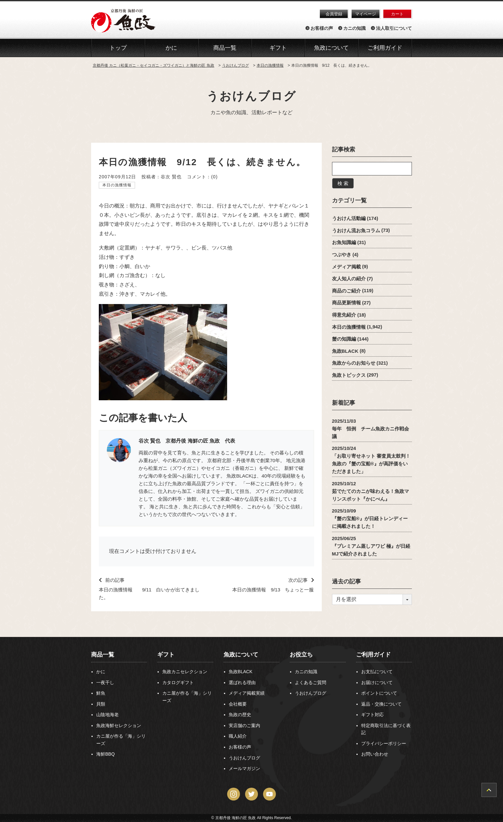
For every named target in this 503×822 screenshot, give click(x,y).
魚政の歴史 (240, 714)
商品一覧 (102, 654)
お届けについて (377, 682)
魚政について (331, 48)
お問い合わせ (374, 754)
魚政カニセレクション (184, 671)
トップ (118, 48)
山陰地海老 (107, 714)
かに (100, 671)
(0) (214, 176)
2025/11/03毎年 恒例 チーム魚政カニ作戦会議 (370, 428)
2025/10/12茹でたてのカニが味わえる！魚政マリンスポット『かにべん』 (370, 490)
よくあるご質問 (310, 682)
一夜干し (105, 682)
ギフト (166, 654)
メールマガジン (244, 768)
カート (397, 14)
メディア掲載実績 (247, 693)
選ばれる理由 (242, 682)
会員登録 (334, 14)
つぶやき (341, 254)
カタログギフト (178, 682)
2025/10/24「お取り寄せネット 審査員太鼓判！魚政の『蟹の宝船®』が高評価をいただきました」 (371, 459)
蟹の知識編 (344, 339)
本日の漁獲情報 (117, 185)
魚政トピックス (349, 374)
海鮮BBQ (105, 754)
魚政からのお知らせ (353, 363)
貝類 (100, 704)
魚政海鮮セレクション (118, 725)
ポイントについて (379, 693)
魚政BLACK (345, 350)
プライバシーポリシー (383, 743)
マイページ (365, 14)
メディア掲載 (346, 266)
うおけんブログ (251, 96)
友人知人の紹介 (349, 278)
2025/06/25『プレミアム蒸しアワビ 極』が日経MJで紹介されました (371, 545)
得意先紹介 (344, 315)
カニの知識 (354, 28)
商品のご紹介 (346, 290)
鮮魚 (100, 693)
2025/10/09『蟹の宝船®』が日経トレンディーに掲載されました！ (370, 518)
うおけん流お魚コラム (356, 230)
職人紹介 (238, 736)
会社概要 (238, 704)
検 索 (342, 183)
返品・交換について (381, 704)
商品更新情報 (346, 302)
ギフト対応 (372, 714)
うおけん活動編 (349, 218)
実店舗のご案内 (244, 725)
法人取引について (394, 28)
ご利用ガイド (385, 48)
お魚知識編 (344, 242)
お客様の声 (322, 28)
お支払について (377, 671)
